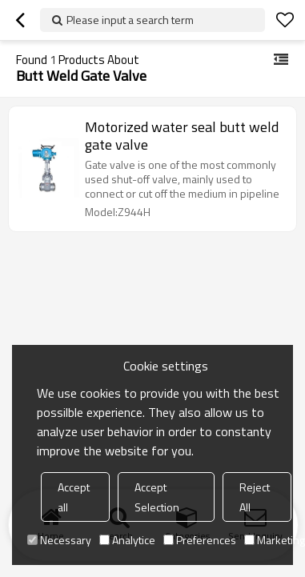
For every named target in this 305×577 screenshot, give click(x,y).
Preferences (199, 539)
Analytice (127, 539)
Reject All (254, 497)
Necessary (59, 539)
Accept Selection (156, 497)
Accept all (74, 497)
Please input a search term (130, 19)
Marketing (274, 539)
